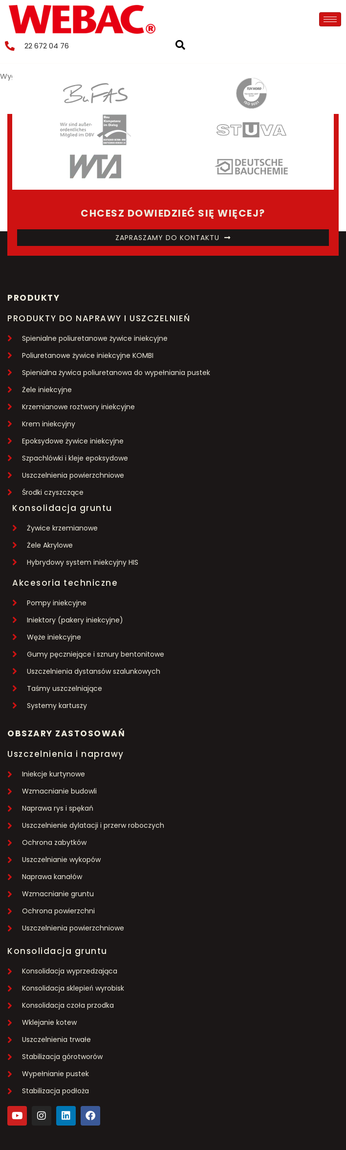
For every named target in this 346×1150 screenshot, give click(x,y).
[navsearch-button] (185, 46)
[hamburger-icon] (330, 19)
